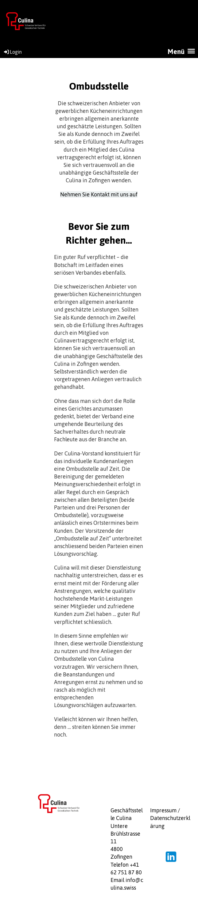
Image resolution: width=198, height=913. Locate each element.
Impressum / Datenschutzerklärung (170, 818)
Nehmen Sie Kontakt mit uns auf (99, 194)
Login (12, 52)
